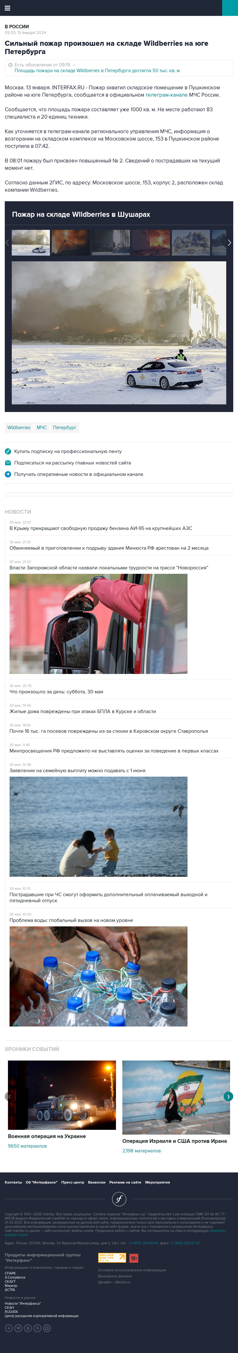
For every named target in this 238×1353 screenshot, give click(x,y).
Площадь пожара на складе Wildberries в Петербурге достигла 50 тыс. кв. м (97, 70)
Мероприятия (157, 1182)
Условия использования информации (132, 1270)
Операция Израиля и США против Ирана (174, 1141)
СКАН (9, 1308)
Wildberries (19, 427)
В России (17, 27)
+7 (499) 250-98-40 (143, 1243)
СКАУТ (10, 1282)
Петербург (65, 427)
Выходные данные (115, 1276)
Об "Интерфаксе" (42, 1182)
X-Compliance (15, 1277)
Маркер (11, 1286)
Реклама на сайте (125, 1182)
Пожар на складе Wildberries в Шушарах (81, 214)
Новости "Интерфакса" (23, 1303)
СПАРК (10, 1273)
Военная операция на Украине (47, 1136)
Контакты (13, 1182)
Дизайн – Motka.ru (114, 1282)
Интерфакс (119, 8)
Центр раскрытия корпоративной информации (41, 1316)
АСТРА (10, 1290)
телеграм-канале (167, 95)
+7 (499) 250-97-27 (185, 1243)
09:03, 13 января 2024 (25, 32)
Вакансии (96, 1182)
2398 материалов (141, 1151)
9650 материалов (27, 1146)
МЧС (42, 427)
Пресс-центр (72, 1182)
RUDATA (11, 1312)
